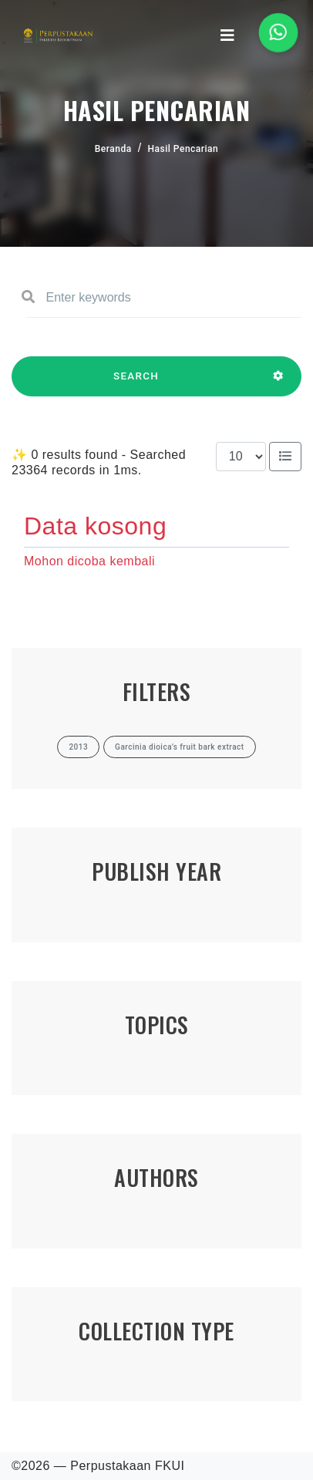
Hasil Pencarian (183, 148)
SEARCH (136, 383)
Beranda (113, 148)
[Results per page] (241, 456)
